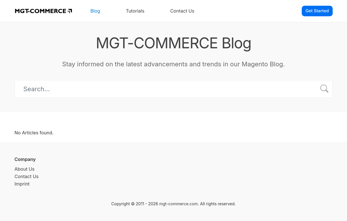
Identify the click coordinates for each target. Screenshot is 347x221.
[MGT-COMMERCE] (43, 11)
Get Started (317, 10)
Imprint (22, 184)
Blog (95, 11)
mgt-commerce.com (178, 203)
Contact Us (182, 11)
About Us (25, 169)
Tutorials (135, 11)
